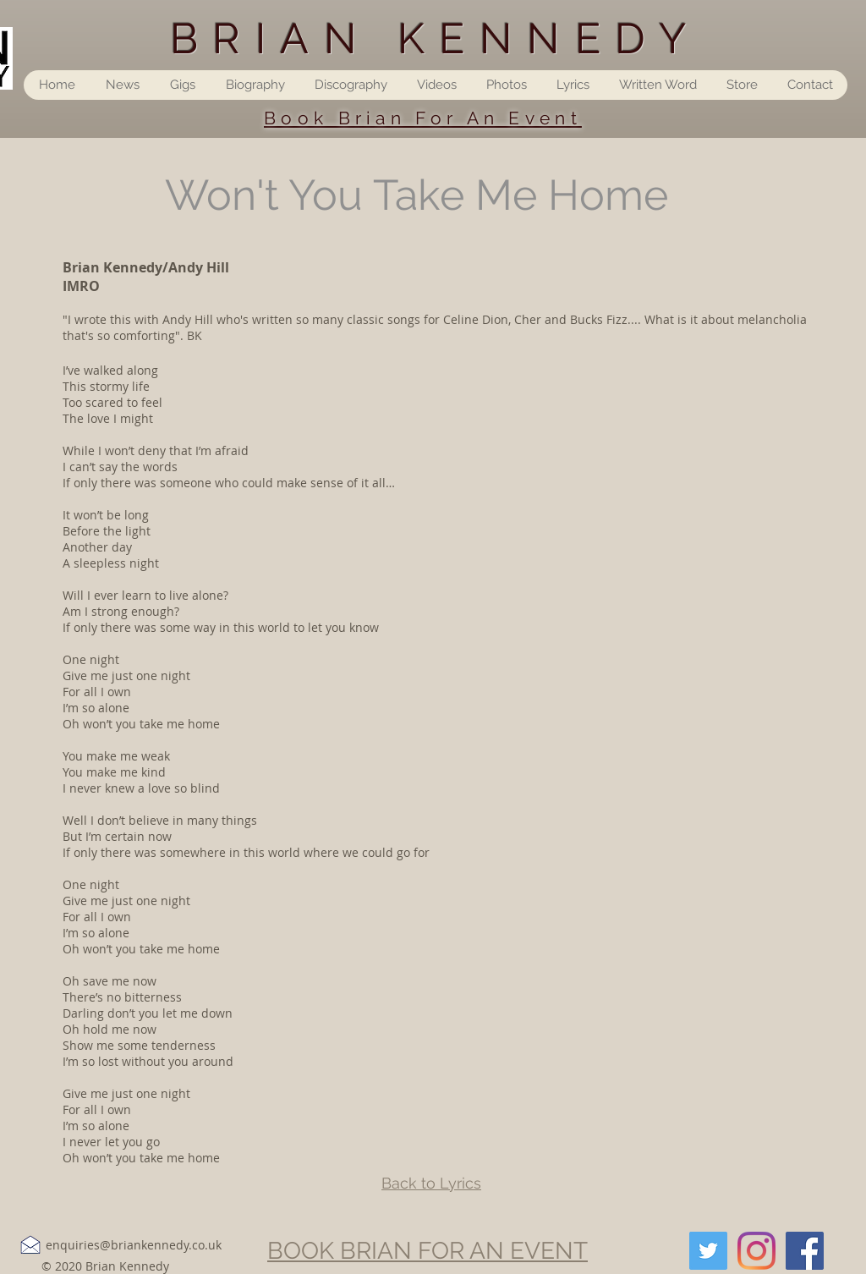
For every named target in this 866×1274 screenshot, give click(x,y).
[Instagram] (756, 1251)
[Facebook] (805, 1251)
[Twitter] (708, 1251)
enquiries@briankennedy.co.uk (134, 1245)
